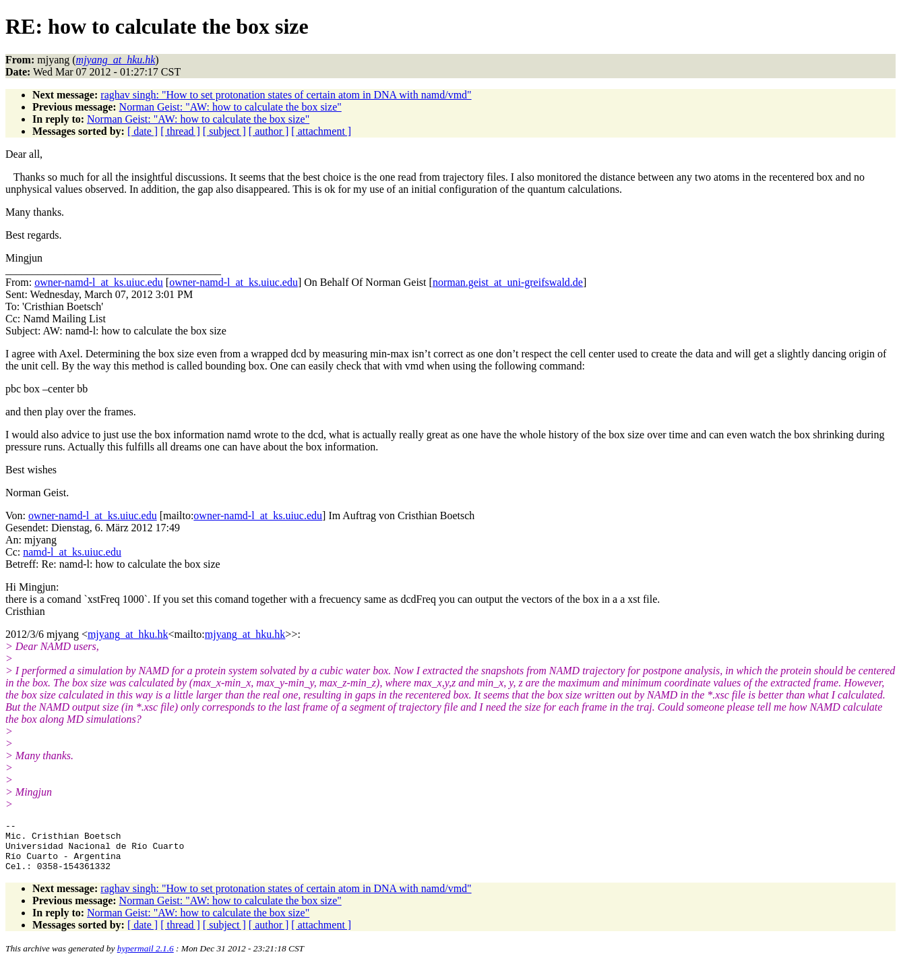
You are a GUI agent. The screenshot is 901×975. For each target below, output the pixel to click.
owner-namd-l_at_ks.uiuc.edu (98, 282)
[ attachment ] (321, 131)
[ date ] (142, 131)
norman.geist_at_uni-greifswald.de (508, 282)
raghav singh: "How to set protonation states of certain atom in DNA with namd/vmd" (285, 94)
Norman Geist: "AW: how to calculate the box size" (230, 107)
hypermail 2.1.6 (145, 958)
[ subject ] (224, 131)
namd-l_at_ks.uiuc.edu (72, 552)
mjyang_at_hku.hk (128, 634)
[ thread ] (180, 131)
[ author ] (269, 131)
